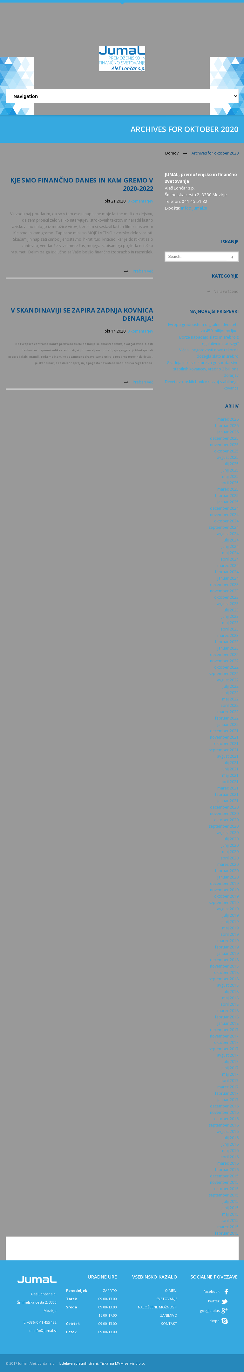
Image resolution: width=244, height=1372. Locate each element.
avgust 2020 (228, 832)
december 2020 (224, 807)
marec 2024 (228, 565)
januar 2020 (228, 877)
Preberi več (143, 271)
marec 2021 (228, 788)
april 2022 (229, 705)
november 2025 (224, 444)
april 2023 (229, 629)
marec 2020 (228, 864)
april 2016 (229, 1157)
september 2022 (224, 673)
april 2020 (229, 858)
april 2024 (229, 559)
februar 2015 (227, 1233)
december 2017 (224, 1029)
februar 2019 (227, 947)
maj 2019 (230, 928)
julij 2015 (231, 1201)
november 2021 (224, 737)
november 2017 (224, 1036)
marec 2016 (228, 1163)
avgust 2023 (228, 603)
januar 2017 (228, 1099)
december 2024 (224, 508)
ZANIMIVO (168, 1315)
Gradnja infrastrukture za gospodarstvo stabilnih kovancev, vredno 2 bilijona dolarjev (203, 369)
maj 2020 (230, 851)
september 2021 (224, 750)
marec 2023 (228, 635)
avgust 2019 (228, 909)
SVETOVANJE (166, 1298)
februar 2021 (227, 794)
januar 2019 (228, 953)
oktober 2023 (226, 597)
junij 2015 (230, 1207)
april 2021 (229, 781)
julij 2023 (231, 610)
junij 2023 (230, 616)
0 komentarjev (140, 201)
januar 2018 (228, 1023)
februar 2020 (227, 870)
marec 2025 (228, 489)
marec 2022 (228, 711)
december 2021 (224, 731)
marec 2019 (228, 940)
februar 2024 (227, 572)
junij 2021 (230, 769)
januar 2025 (228, 502)
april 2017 (229, 1080)
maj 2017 (230, 1074)
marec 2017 (228, 1087)
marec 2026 (228, 419)
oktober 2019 (226, 896)
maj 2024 (230, 552)
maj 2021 (230, 775)
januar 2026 (228, 432)
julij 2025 (231, 463)
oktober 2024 (226, 521)
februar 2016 (227, 1169)
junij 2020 (230, 845)
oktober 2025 (226, 451)
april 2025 (229, 483)
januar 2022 (228, 724)
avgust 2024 (228, 533)
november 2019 (224, 890)
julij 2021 (231, 762)
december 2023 (224, 584)
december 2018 (224, 959)
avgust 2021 (228, 756)
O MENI (171, 1290)
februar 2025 (227, 495)
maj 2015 (230, 1214)
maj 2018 (230, 998)
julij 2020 (231, 839)
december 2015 (224, 1176)
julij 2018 (231, 991)
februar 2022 (227, 718)
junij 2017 (230, 1068)
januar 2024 (228, 578)
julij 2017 (231, 1061)
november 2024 (224, 514)
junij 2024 (230, 546)
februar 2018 (227, 1017)
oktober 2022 (226, 667)
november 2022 (224, 661)
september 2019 (224, 902)
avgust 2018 (228, 985)
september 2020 (224, 826)
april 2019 (229, 934)
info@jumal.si (194, 208)
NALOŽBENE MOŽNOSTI (157, 1307)
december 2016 (224, 1106)
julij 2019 (231, 915)
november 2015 (224, 1182)
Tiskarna (107, 1363)
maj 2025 (230, 476)
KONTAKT (169, 1323)
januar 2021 (228, 800)
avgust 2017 (228, 1055)
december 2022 (224, 654)
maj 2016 (230, 1150)
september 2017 (224, 1048)
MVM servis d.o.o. (130, 1363)
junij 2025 (230, 470)
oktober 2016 (226, 1118)
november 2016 (224, 1112)
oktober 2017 (226, 1042)
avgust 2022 (228, 680)
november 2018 (224, 966)
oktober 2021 (226, 743)
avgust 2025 (228, 457)
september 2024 (224, 527)
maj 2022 (230, 699)
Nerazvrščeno (226, 291)
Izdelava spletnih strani (78, 1363)
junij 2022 (230, 692)
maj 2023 (230, 622)
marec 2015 (228, 1227)
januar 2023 (228, 648)
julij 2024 (231, 540)
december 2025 (224, 438)
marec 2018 (228, 1010)
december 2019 (224, 883)
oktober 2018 (226, 972)
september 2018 (224, 979)
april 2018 (229, 1004)
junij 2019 (230, 921)
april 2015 (229, 1220)
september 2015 (224, 1195)
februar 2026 (227, 425)
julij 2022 (231, 686)
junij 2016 (230, 1144)
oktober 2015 (226, 1188)
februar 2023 (227, 642)
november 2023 (224, 591)
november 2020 (224, 813)
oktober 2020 (226, 820)
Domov (172, 153)
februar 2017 (227, 1093)
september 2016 (224, 1125)
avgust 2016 (228, 1131)
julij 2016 (231, 1138)
